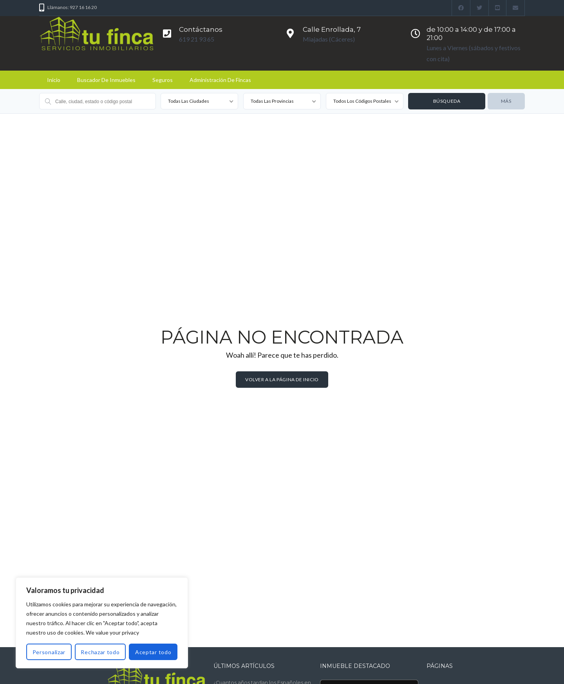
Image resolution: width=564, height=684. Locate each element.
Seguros (162, 79)
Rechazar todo (100, 652)
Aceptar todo (153, 652)
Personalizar (49, 652)
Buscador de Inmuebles (106, 79)
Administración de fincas (220, 79)
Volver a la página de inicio (282, 379)
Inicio (53, 79)
